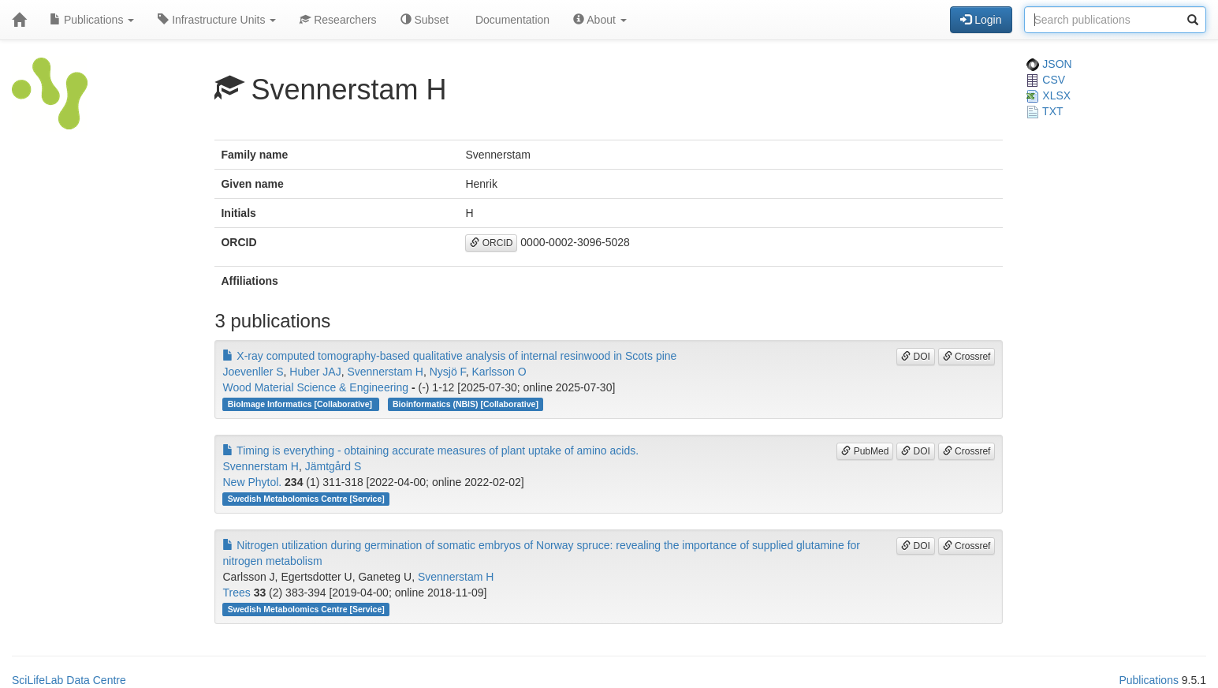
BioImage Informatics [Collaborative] (301, 404)
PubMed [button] (864, 451)
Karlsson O (498, 371)
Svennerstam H (385, 371)
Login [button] (980, 19)
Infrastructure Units (217, 19)
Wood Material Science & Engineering (315, 387)
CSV (1045, 79)
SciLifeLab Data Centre (69, 680)
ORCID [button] (491, 243)
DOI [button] (915, 356)
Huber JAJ (315, 371)
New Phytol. (251, 482)
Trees (236, 592)
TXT (1044, 111)
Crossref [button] (967, 356)
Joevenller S (252, 371)
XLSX (1048, 95)
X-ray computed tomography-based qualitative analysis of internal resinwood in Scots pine (449, 356)
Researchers (338, 19)
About (600, 19)
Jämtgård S (333, 466)
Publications (92, 19)
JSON (1048, 64)
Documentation (510, 19)
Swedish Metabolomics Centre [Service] (306, 498)
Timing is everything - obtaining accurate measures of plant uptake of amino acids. (430, 450)
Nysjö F (448, 371)
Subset (424, 19)
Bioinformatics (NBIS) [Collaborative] (465, 404)
